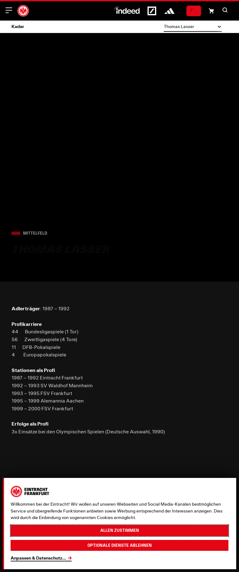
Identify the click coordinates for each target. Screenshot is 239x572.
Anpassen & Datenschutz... (38, 557)
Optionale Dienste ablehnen (119, 545)
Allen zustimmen (119, 530)
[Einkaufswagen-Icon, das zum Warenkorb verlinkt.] (211, 10)
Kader (18, 26)
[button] (225, 9)
